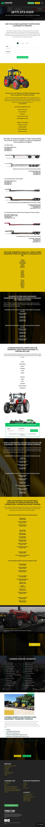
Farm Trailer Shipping (29, 668)
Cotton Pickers (22, 261)
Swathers (22, 264)
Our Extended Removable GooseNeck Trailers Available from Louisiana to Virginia (21, 212)
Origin (7, 46)
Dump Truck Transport (10, 678)
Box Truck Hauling (28, 669)
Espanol (5, 774)
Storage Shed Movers (29, 680)
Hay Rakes (22, 277)
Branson (22, 366)
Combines (22, 260)
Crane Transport (9, 680)
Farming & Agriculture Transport (10, 765)
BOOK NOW (34, 644)
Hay (24, 786)
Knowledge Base (7, 782)
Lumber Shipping (9, 675)
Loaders (22, 265)
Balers (22, 285)
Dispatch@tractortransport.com (29, 796)
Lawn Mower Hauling (29, 664)
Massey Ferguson (22, 385)
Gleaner (22, 372)
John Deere (22, 377)
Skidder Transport (28, 683)
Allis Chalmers (22, 364)
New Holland (22, 388)
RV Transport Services (10, 685)
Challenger (22, 368)
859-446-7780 (28, 795)
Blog (5, 785)
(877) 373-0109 (22, 12)
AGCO (22, 361)
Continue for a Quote (22, 57)
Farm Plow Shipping (28, 678)
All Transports (25, 787)
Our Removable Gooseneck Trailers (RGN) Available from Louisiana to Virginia (24, 202)
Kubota (22, 379)
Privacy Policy (14, 822)
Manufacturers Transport (29, 662)
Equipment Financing (27, 798)
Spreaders (22, 266)
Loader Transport (28, 676)
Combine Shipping (9, 662)
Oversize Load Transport (10, 673)
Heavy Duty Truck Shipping (11, 681)
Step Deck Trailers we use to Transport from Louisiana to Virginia (27, 169)
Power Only (6, 769)
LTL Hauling (6, 768)
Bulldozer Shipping (28, 671)
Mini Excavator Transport (10, 683)
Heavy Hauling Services (10, 671)
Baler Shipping (27, 675)
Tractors (22, 259)
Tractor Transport (9, 664)
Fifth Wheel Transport (10, 666)
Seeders (22, 273)
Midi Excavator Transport (29, 685)
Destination (8, 51)
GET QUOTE (34, 430)
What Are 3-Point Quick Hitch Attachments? (12, 789)
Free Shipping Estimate (11, 805)
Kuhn (22, 381)
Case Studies (6, 783)
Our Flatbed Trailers (8, 145)
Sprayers (22, 282)
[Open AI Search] (40, 824)
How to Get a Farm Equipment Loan (10, 786)
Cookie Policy (18, 822)
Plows (22, 270)
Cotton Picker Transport (29, 673)
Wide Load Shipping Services (30, 681)
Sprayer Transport (9, 669)
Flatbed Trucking (7, 767)
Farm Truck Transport (29, 666)
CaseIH (22, 370)
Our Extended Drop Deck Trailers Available (13, 178)
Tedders (22, 280)
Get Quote (17, 755)
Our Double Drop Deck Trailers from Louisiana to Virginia (28, 236)
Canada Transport (7, 773)
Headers (22, 276)
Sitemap (5, 823)
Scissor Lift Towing (9, 676)
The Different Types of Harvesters (10, 787)
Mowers (22, 281)
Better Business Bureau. (22, 99)
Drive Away (6, 770)
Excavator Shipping (9, 668)
